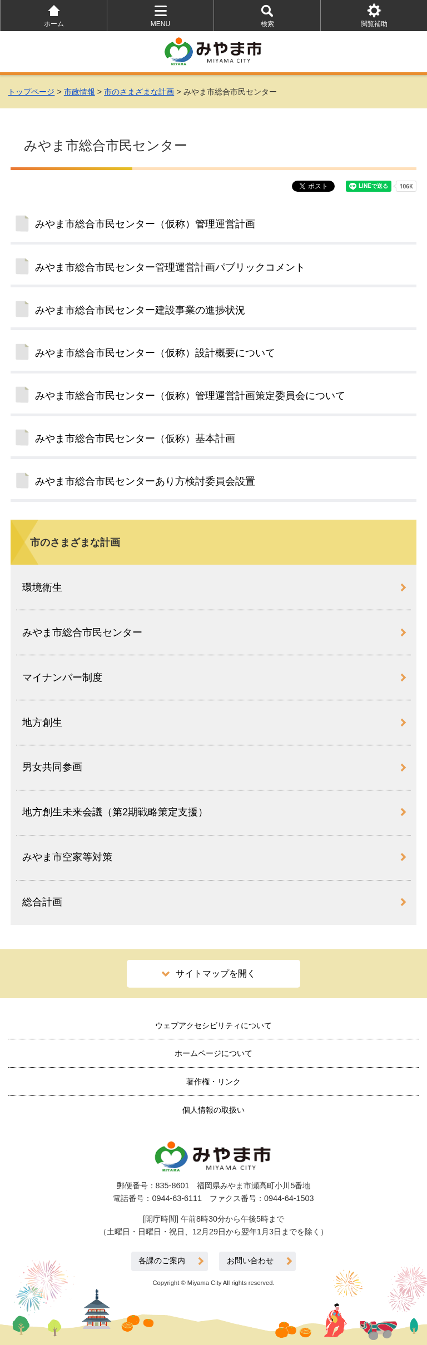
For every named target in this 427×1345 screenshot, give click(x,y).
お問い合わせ (250, 1261)
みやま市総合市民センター (82, 632)
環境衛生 (42, 587)
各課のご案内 (161, 1261)
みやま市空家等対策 (67, 857)
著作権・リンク (213, 1081)
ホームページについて (213, 1053)
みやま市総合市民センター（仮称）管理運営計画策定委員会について (190, 395)
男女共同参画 (52, 767)
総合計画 (42, 902)
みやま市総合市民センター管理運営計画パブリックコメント (170, 267)
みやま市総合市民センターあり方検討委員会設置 (145, 481)
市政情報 (79, 91)
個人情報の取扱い (213, 1109)
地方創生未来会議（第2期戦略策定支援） (115, 812)
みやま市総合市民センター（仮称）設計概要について (155, 352)
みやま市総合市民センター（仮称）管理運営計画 (145, 224)
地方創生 (42, 722)
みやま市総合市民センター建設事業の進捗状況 (140, 310)
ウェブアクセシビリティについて (213, 1025)
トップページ (31, 91)
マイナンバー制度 (62, 677)
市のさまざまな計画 (139, 91)
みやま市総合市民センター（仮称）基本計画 (135, 438)
